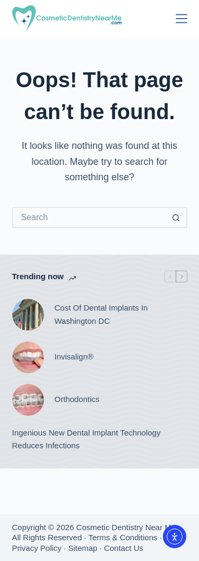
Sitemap (82, 547)
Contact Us (123, 547)
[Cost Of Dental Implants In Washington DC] (28, 315)
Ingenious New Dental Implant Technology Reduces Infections (86, 439)
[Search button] (176, 217)
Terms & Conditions (122, 537)
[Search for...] (89, 217)
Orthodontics (77, 399)
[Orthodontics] (28, 400)
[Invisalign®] (28, 357)
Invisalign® (74, 356)
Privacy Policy (37, 547)
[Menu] (181, 18)
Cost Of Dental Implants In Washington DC (101, 314)
